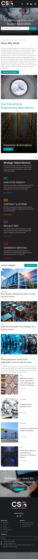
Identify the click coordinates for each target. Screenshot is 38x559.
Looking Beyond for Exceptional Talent (26, 405)
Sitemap (2, 555)
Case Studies (6, 528)
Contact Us (5, 531)
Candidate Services (26, 526)
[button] (35, 157)
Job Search (5, 524)
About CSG (5, 522)
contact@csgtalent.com (9, 543)
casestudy (4, 292)
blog (2, 324)
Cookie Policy (13, 555)
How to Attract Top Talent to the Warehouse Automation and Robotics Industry (28, 453)
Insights (4, 526)
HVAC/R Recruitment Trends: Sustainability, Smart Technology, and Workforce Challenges (27, 381)
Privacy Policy (7, 555)
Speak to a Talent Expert (10, 72)
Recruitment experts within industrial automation (28, 429)
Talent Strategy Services (27, 524)
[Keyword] (16, 28)
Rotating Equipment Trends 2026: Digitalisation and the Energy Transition (16, 360)
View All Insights (31, 265)
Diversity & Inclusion (7, 529)
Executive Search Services (28, 522)
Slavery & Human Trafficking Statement (8, 557)
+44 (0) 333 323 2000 (9, 541)
